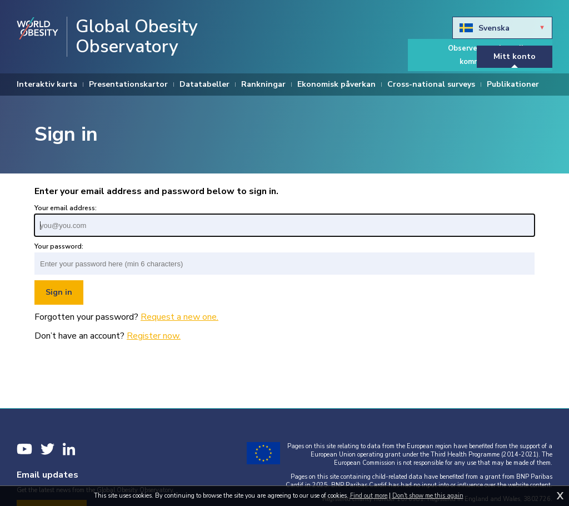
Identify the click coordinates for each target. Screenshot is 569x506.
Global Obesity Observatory (137, 37)
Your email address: (65, 208)
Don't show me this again (427, 496)
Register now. (154, 336)
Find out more (368, 496)
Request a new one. (179, 317)
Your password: (58, 246)
